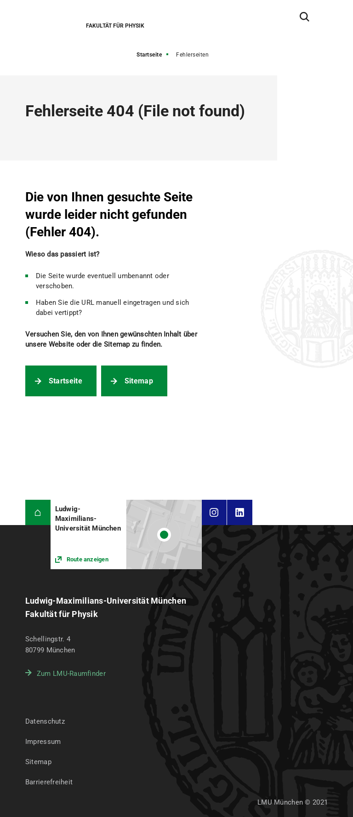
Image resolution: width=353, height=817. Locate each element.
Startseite (149, 54)
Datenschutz (45, 721)
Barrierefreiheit (49, 782)
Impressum (43, 741)
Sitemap (139, 381)
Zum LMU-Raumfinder (71, 673)
